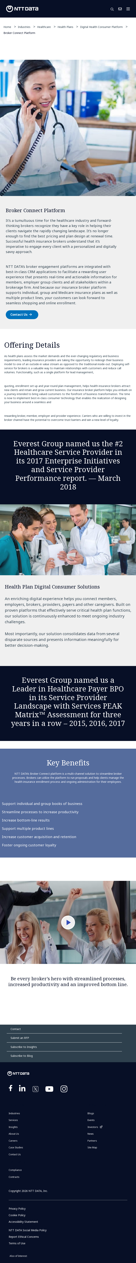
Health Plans (65, 27)
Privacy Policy (17, 1208)
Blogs (91, 1113)
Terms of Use (17, 1243)
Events (91, 1120)
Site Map (92, 1147)
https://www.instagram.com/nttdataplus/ (64, 1090)
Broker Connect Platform (19, 32)
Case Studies (16, 1147)
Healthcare (44, 27)
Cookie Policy (17, 1215)
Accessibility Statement (23, 1221)
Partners (92, 1140)
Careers (13, 1140)
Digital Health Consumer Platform (101, 27)
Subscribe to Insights (24, 1047)
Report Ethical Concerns (24, 1237)
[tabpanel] (68, 194)
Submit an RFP (20, 1038)
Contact (16, 1029)
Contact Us (120, 9)
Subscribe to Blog (22, 1056)
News (91, 1133)
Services (13, 1120)
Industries (24, 27)
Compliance (15, 1170)
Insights (13, 1127)
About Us (14, 1133)
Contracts (14, 1177)
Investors (93, 1127)
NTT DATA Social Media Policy (28, 1230)
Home (7, 27)
